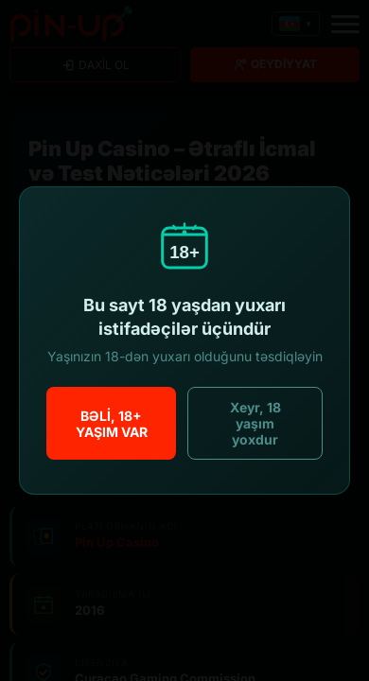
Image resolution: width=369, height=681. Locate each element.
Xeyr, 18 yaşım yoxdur (255, 423)
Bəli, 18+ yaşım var (112, 424)
